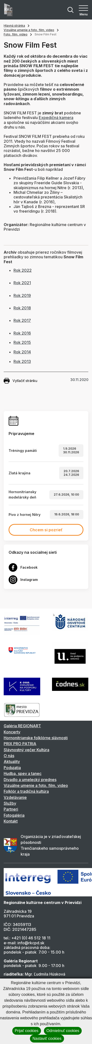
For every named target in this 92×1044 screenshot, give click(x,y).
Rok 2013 (22, 361)
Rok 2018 (22, 307)
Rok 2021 (22, 282)
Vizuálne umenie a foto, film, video (29, 30)
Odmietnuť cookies (62, 1031)
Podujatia (12, 767)
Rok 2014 (22, 351)
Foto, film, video (15, 34)
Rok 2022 (22, 270)
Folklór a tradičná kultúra (26, 791)
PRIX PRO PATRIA (20, 743)
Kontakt (11, 821)
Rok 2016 (22, 333)
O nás (9, 755)
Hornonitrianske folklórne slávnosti (36, 737)
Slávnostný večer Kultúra (26, 749)
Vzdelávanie (15, 797)
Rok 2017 (22, 320)
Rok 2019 (22, 295)
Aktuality (12, 761)
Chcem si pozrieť (46, 529)
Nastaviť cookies (46, 1038)
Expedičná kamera (56, 117)
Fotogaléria (14, 815)
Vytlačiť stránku (20, 381)
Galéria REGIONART (22, 725)
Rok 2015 (22, 342)
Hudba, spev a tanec (22, 773)
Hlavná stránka (14, 25)
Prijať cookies (27, 1031)
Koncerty (12, 731)
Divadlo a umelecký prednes (30, 779)
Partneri (11, 809)
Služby (10, 803)
